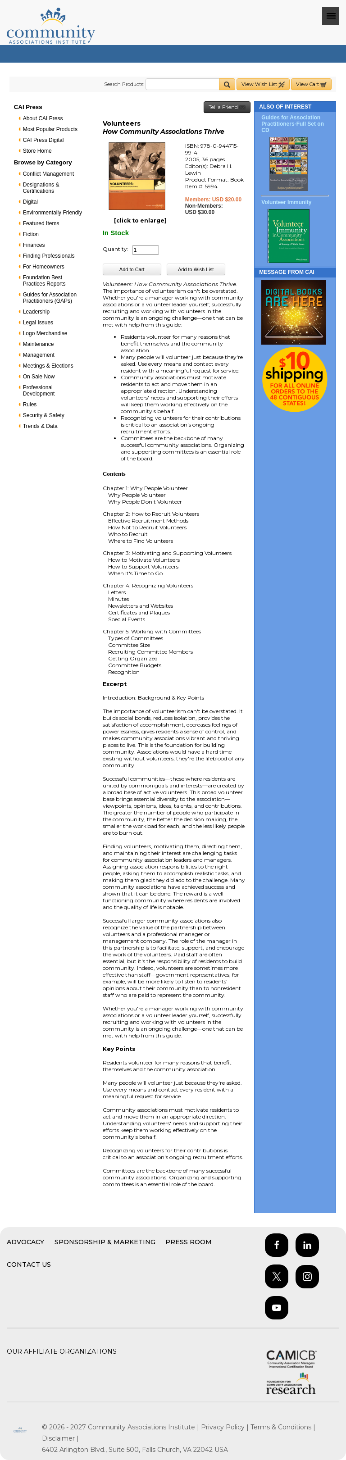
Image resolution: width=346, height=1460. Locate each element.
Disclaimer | (60, 1438)
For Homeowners (43, 267)
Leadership (36, 312)
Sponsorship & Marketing (105, 1242)
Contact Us (29, 1264)
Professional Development (39, 390)
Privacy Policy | (225, 1427)
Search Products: (124, 84)
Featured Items (41, 223)
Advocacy (25, 1242)
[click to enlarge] (140, 220)
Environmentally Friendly (52, 212)
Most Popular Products (50, 129)
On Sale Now (39, 376)
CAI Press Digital (43, 140)
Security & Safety (43, 415)
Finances (34, 245)
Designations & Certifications (41, 188)
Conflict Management (48, 174)
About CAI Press (43, 118)
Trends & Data (40, 426)
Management (39, 355)
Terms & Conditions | (282, 1427)
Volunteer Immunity (286, 202)
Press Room (188, 1242)
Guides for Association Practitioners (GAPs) (50, 297)
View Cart (311, 84)
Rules (30, 404)
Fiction (31, 234)
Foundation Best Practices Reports (44, 280)
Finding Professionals (49, 256)
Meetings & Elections (48, 366)
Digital (30, 202)
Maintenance (38, 344)
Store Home (37, 151)
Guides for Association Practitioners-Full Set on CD (292, 123)
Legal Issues (38, 322)
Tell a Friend (227, 107)
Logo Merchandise (45, 333)
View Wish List (263, 84)
